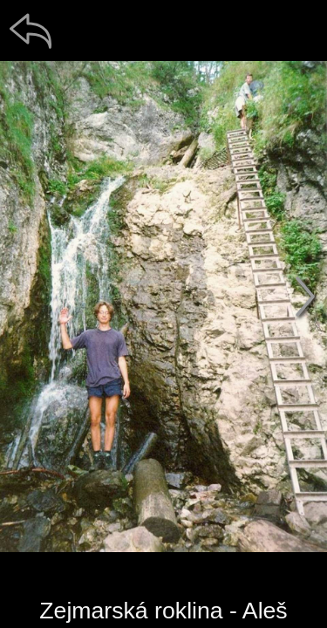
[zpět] (30, 30)
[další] (305, 296)
